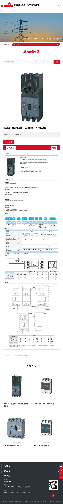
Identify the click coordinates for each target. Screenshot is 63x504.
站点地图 (43, 501)
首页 (35, 39)
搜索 (57, 62)
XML (39, 501)
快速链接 (7, 471)
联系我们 (8, 142)
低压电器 (49, 39)
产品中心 (42, 39)
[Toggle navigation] (60, 5)
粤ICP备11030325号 (28, 501)
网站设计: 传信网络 (55, 501)
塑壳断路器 (57, 39)
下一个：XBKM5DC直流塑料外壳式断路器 (16, 356)
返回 (54, 148)
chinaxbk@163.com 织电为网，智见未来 (17, 487)
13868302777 (8, 481)
